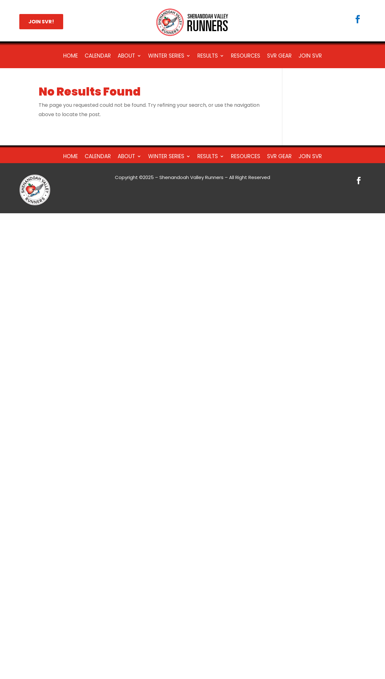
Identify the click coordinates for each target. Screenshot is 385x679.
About (126, 56)
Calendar (98, 56)
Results (207, 56)
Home (70, 56)
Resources (245, 56)
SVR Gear (279, 56)
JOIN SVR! (41, 21)
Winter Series (166, 56)
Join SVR (310, 56)
